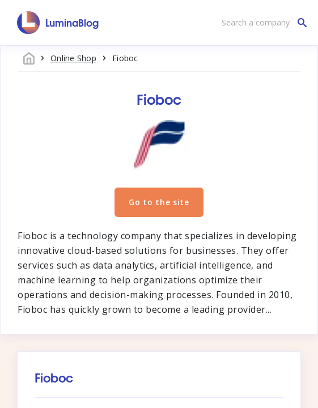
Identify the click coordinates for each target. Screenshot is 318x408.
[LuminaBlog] (58, 22)
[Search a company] (261, 23)
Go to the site (159, 202)
